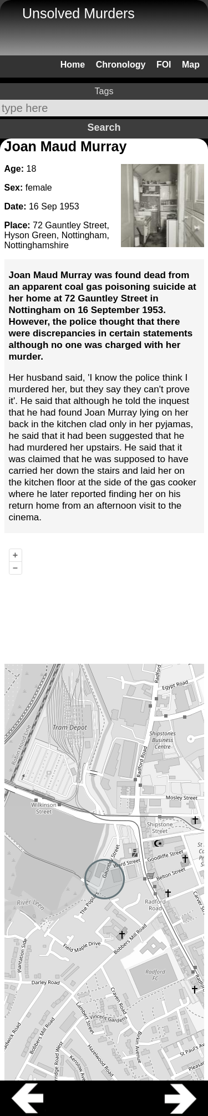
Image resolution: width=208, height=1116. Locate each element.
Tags (104, 91)
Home (72, 64)
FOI (163, 64)
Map (191, 64)
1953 (69, 206)
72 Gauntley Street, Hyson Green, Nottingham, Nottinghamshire (56, 235)
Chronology (121, 64)
